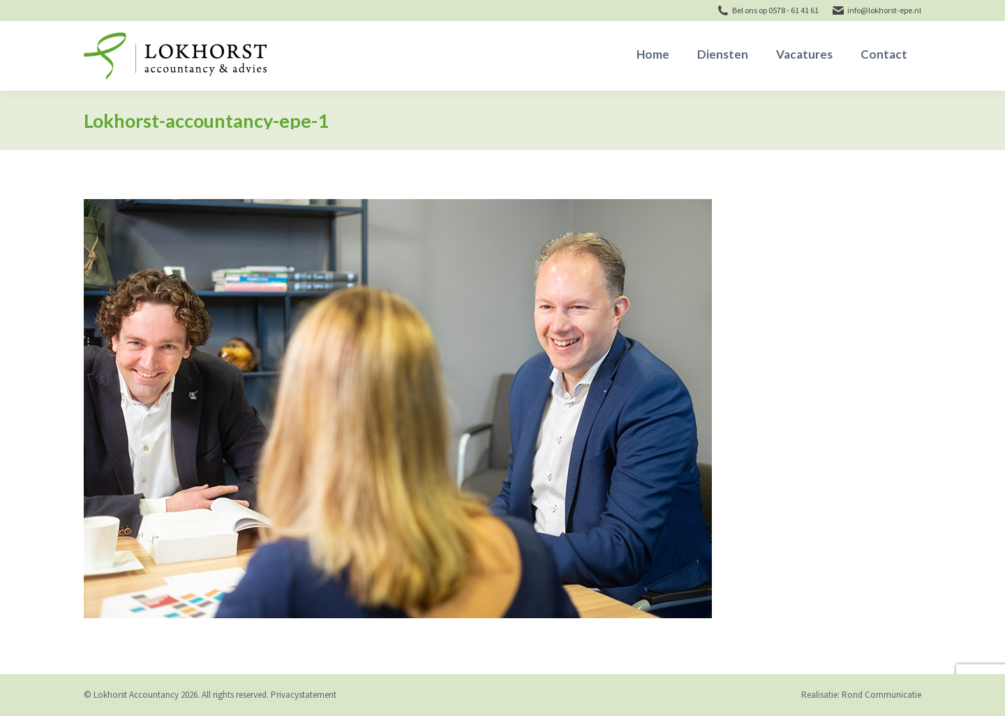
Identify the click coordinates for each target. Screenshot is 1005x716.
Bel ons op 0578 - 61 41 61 (775, 10)
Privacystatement (303, 695)
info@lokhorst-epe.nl (884, 10)
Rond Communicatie (881, 695)
